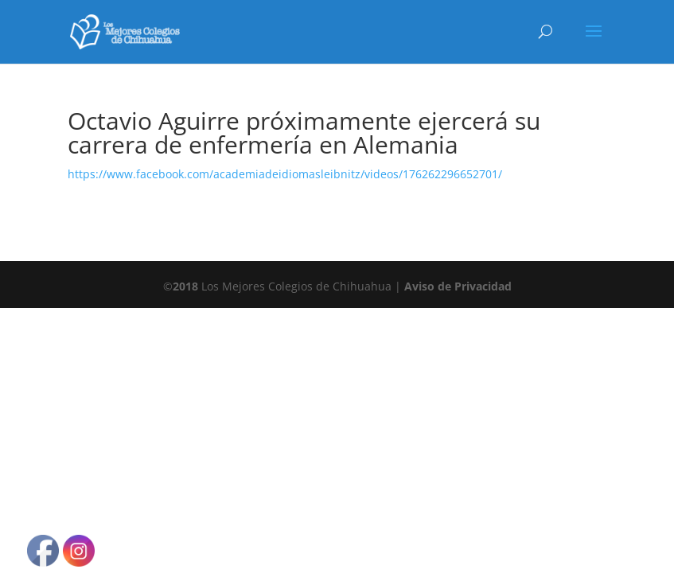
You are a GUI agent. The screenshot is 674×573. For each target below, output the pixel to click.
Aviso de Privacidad (458, 286)
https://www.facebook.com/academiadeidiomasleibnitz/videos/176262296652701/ (285, 173)
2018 (185, 286)
